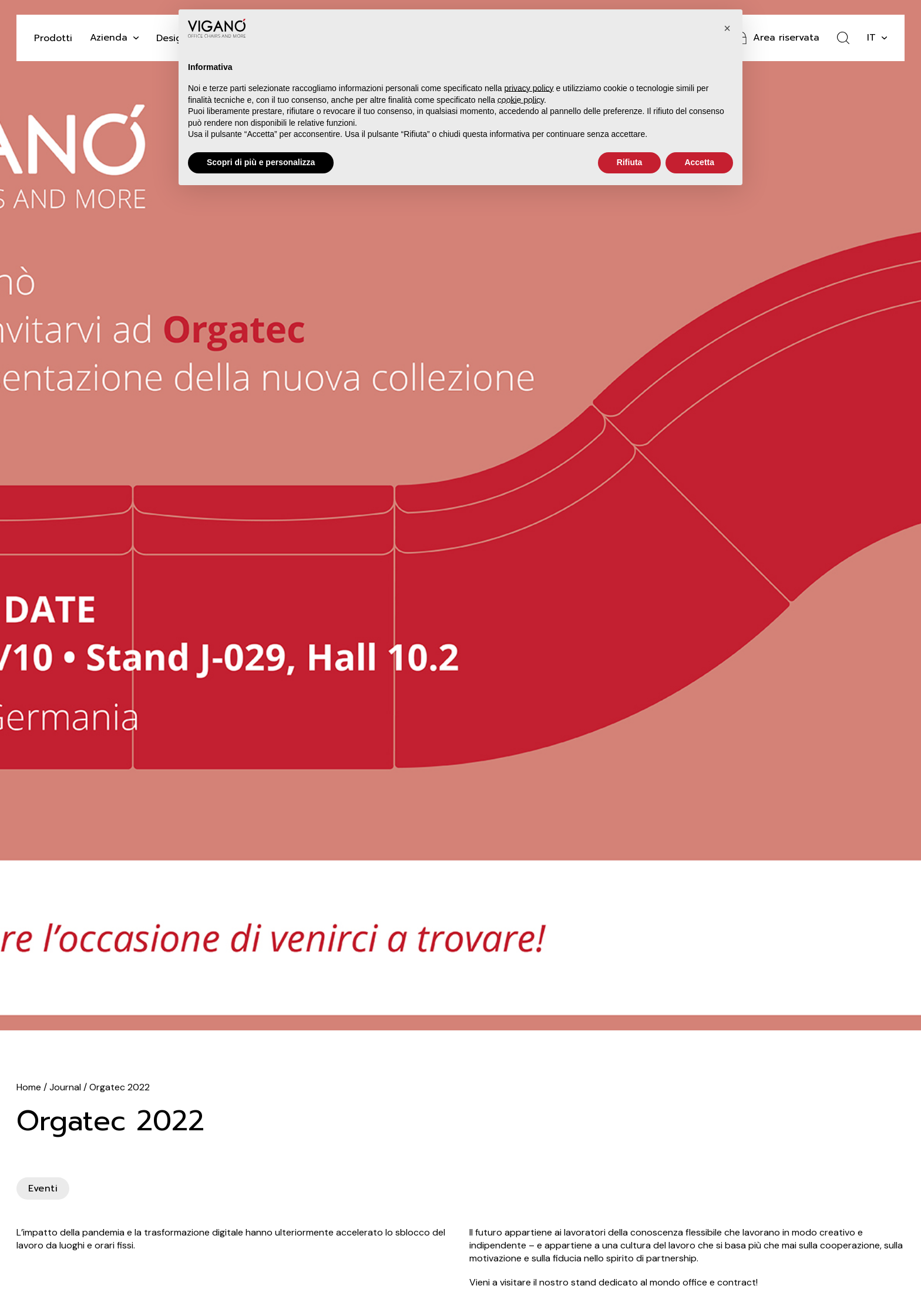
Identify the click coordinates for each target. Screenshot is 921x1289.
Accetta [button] (699, 162)
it (871, 37)
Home (28, 1087)
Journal (65, 1087)
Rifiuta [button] (630, 162)
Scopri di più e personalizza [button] (261, 162)
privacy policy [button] (529, 88)
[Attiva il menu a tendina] (136, 37)
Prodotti (53, 38)
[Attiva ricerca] (843, 38)
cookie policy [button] (521, 100)
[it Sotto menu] (884, 37)
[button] (727, 28)
